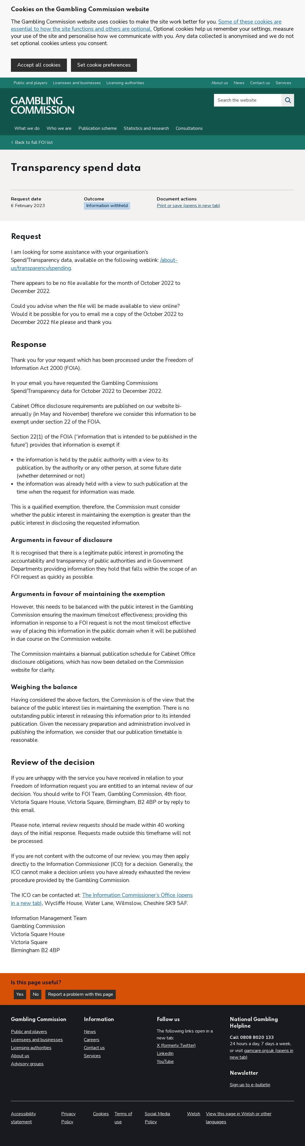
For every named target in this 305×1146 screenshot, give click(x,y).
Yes (21, 994)
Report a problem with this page (80, 994)
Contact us (94, 1048)
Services (92, 1056)
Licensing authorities (125, 83)
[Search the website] (287, 100)
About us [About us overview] (219, 83)
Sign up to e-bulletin (250, 1085)
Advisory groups (27, 1064)
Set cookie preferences (104, 64)
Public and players (30, 83)
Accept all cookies (39, 64)
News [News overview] (239, 83)
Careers (91, 1040)
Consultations (189, 128)
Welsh (193, 1114)
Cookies (101, 1114)
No (37, 994)
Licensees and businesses (77, 83)
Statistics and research (146, 128)
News (90, 1032)
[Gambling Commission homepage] (42, 112)
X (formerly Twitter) (176, 1045)
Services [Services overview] (283, 83)
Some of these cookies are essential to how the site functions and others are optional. (146, 25)
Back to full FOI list (34, 142)
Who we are (59, 128)
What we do (27, 128)
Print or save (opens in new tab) (188, 205)
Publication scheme (97, 128)
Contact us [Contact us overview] (260, 83)
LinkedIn (165, 1053)
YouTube (165, 1061)
